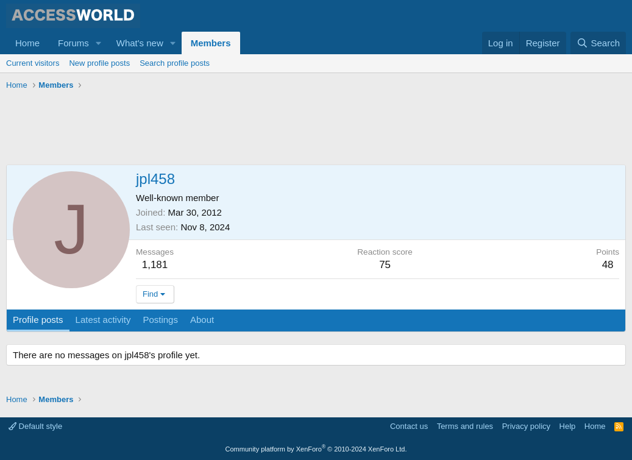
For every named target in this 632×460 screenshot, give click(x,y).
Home (27, 43)
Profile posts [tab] (38, 319)
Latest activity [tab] (103, 319)
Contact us (409, 426)
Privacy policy (526, 426)
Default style (35, 426)
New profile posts (99, 63)
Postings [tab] (160, 319)
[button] (98, 43)
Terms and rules (465, 426)
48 (608, 265)
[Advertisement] (228, 128)
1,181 (155, 265)
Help (567, 426)
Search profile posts (175, 63)
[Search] (598, 43)
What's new (139, 43)
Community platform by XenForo (316, 449)
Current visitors (32, 63)
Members (211, 43)
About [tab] (202, 319)
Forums (73, 43)
